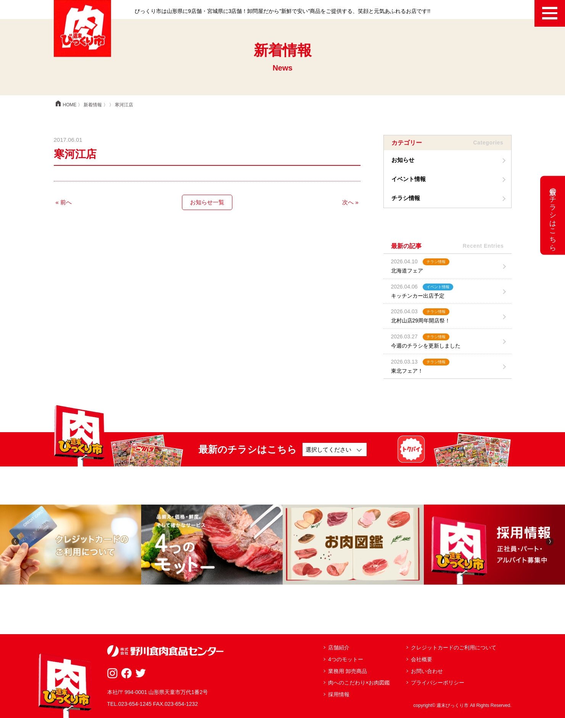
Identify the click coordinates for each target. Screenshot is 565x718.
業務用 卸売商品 (347, 671)
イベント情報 (408, 179)
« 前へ (64, 202)
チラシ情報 (405, 198)
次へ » (350, 202)
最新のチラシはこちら (553, 215)
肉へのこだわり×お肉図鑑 (359, 683)
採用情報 (338, 694)
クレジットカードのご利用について (453, 647)
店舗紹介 (338, 647)
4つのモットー (345, 659)
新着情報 (93, 104)
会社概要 (421, 659)
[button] (15, 541)
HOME (65, 104)
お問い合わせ (427, 671)
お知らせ (402, 160)
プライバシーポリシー (437, 683)
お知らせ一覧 (207, 202)
